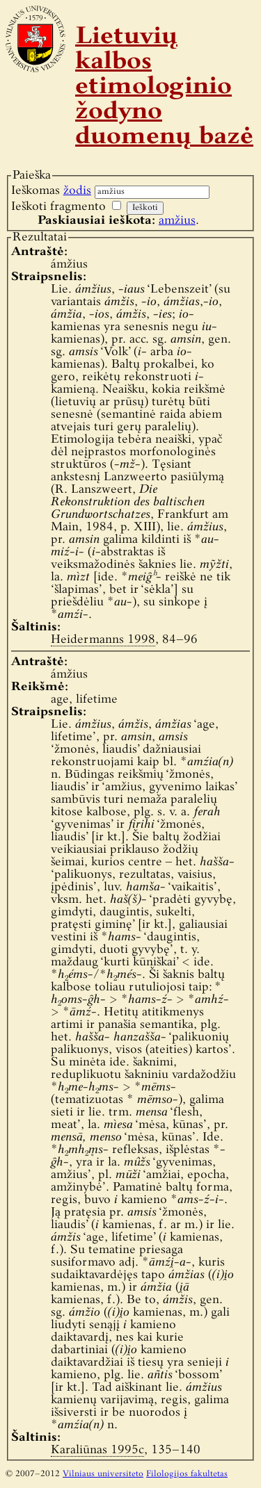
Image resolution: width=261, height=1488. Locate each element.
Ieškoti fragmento (58, 207)
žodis (77, 191)
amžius (177, 221)
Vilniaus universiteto (103, 1474)
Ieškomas (51, 191)
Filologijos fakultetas (187, 1474)
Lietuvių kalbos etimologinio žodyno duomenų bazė (164, 87)
